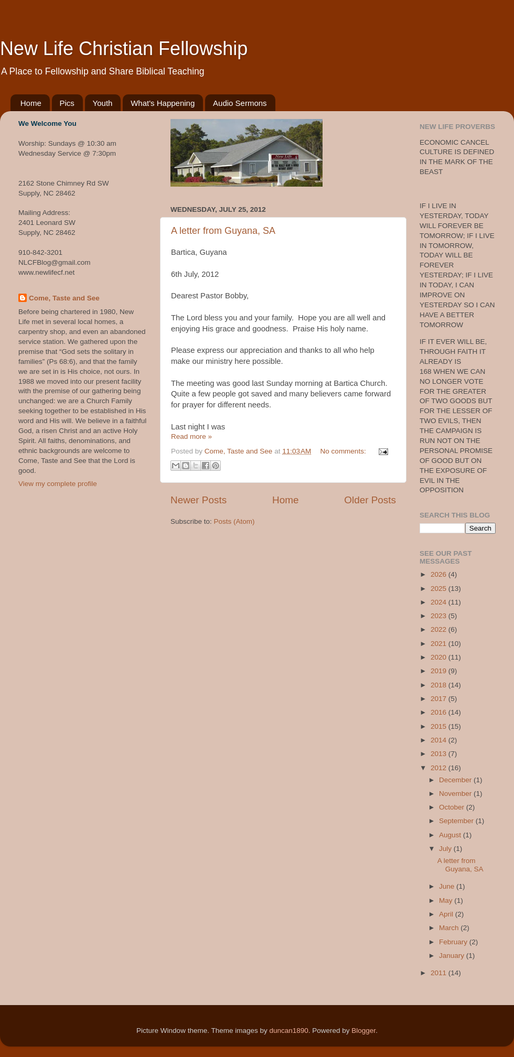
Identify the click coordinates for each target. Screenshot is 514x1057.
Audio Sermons (240, 103)
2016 (439, 712)
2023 (439, 616)
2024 (439, 602)
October (452, 807)
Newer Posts (198, 499)
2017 (439, 699)
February (454, 942)
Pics (67, 103)
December (456, 780)
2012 (439, 768)
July (446, 849)
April (447, 914)
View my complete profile (57, 484)
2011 (439, 973)
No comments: (344, 451)
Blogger (363, 1030)
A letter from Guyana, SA (223, 230)
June (447, 886)
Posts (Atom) (234, 521)
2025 (439, 588)
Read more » (191, 436)
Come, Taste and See (64, 298)
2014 (439, 740)
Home (30, 103)
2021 (439, 644)
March (450, 928)
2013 (439, 754)
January (452, 955)
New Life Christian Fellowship (124, 48)
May (446, 900)
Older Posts (370, 499)
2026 (439, 574)
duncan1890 (288, 1030)
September (457, 821)
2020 (439, 657)
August (451, 835)
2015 (439, 726)
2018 (439, 685)
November (456, 793)
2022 (439, 629)
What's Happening (163, 103)
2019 (439, 671)
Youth (103, 103)
